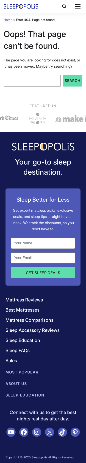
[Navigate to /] (43, 147)
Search (72, 80)
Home (8, 20)
